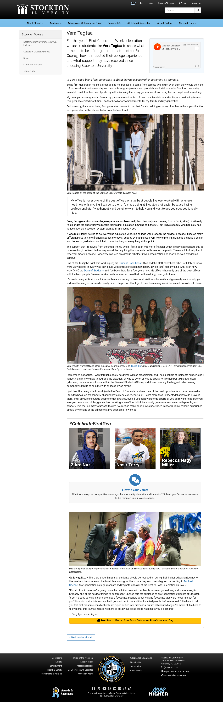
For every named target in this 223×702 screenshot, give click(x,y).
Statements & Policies (51, 674)
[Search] (180, 10)
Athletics (139, 23)
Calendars (196, 3)
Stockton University (43, 9)
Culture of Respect (33, 64)
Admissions (84, 23)
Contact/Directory (166, 3)
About (35, 23)
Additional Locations (141, 658)
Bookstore (57, 658)
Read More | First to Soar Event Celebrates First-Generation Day (135, 620)
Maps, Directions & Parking (176, 671)
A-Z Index (183, 3)
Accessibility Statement (175, 675)
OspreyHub (29, 71)
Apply (142, 3)
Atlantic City (135, 662)
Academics (55, 23)
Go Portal (133, 2)
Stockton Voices (32, 34)
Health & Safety (54, 670)
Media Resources (85, 666)
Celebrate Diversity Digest (36, 51)
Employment (56, 666)
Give (151, 3)
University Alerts (85, 674)
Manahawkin (136, 670)
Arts (164, 23)
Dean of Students (94, 270)
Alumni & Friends (187, 23)
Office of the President (82, 658)
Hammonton (135, 666)
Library (59, 662)
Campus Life (114, 23)
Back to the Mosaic (81, 637)
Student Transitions (130, 263)
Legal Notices (86, 662)
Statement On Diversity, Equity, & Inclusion (40, 43)
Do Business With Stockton (80, 670)
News (26, 58)
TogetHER (136, 366)
